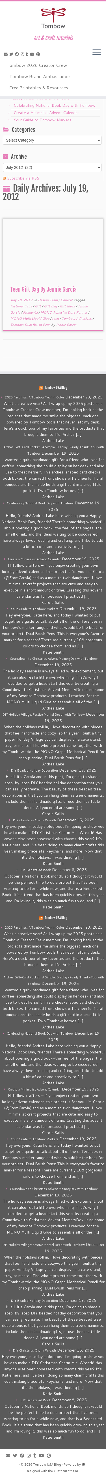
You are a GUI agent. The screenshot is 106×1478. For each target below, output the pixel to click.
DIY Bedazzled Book (35, 870)
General (66, 300)
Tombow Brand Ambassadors (40, 76)
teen (56, 318)
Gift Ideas (68, 306)
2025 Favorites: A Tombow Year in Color (34, 397)
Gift (38, 306)
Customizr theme (66, 1471)
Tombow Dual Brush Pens (30, 324)
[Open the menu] (96, 52)
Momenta (30, 312)
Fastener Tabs (21, 306)
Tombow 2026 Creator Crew (37, 65)
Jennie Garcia (66, 324)
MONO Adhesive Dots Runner (64, 312)
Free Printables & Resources (38, 87)
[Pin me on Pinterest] (39, 54)
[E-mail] (6, 54)
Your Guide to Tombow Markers (42, 120)
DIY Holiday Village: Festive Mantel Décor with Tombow (44, 714)
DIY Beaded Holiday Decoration (34, 770)
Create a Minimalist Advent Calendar (46, 112)
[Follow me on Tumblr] (28, 54)
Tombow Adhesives (77, 318)
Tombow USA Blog (55, 388)
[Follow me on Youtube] (33, 54)
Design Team (48, 300)
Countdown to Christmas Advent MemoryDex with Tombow (54, 658)
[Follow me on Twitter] (12, 54)
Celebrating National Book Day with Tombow (55, 105)
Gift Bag (51, 306)
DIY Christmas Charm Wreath (34, 820)
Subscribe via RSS (23, 178)
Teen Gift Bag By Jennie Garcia (43, 289)
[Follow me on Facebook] (18, 54)
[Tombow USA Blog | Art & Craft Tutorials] (53, 18)
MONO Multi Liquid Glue (30, 318)
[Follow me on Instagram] (23, 54)
